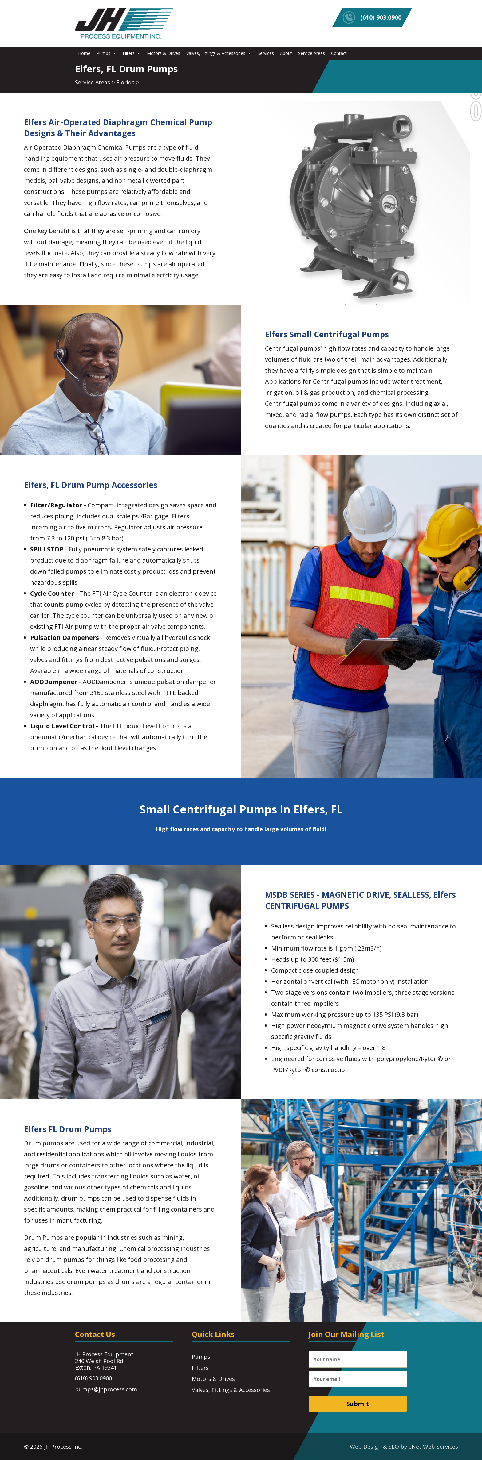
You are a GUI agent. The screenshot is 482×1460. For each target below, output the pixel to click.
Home (84, 53)
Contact (339, 53)
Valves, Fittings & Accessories (218, 53)
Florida (125, 82)
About (286, 53)
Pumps (107, 53)
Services (266, 53)
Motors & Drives (163, 53)
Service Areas (311, 53)
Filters (132, 53)
